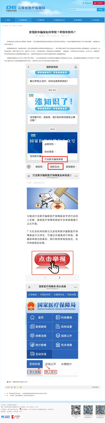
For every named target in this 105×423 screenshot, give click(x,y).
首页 (7, 20)
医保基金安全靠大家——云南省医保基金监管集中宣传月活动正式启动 (28, 393)
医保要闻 (20, 25)
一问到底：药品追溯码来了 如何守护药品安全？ (22, 395)
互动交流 (95, 20)
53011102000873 (33, 409)
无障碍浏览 (87, 3)
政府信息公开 (59, 20)
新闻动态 (23, 20)
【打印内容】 (95, 387)
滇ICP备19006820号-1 (13, 409)
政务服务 (78, 20)
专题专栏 (40, 20)
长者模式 (98, 3)
